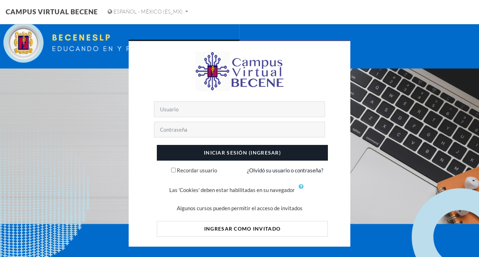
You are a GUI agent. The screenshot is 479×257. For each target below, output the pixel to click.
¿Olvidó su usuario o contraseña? (285, 170)
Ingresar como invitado (242, 229)
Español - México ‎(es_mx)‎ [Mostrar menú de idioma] (146, 11)
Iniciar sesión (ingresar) (242, 153)
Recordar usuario (197, 170)
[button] (303, 190)
